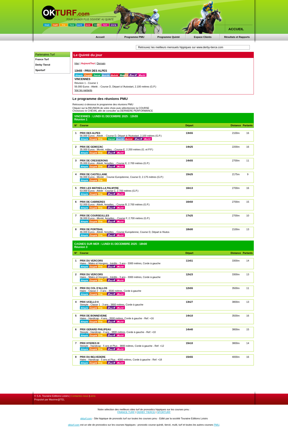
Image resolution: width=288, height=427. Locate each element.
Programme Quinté (168, 37)
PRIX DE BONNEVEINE (93, 315)
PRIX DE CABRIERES (92, 201)
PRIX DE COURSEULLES (94, 215)
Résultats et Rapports (237, 37)
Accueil (100, 37)
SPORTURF (164, 412)
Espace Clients (203, 37)
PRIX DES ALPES (90, 133)
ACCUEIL (236, 29)
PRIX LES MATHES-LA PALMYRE (99, 188)
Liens (92, 396)
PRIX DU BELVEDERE (93, 357)
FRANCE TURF (126, 412)
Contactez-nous (79, 396)
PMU (216, 424)
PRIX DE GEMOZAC (91, 146)
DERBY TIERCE (146, 412)
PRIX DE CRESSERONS (94, 160)
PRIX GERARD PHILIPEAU (95, 329)
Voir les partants (83, 90)
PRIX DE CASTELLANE (93, 174)
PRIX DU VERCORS (91, 260)
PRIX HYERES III (89, 343)
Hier (76, 63)
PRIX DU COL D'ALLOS (93, 288)
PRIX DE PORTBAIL (91, 229)
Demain (101, 63)
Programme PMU (134, 37)
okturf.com (86, 418)
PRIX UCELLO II (89, 302)
